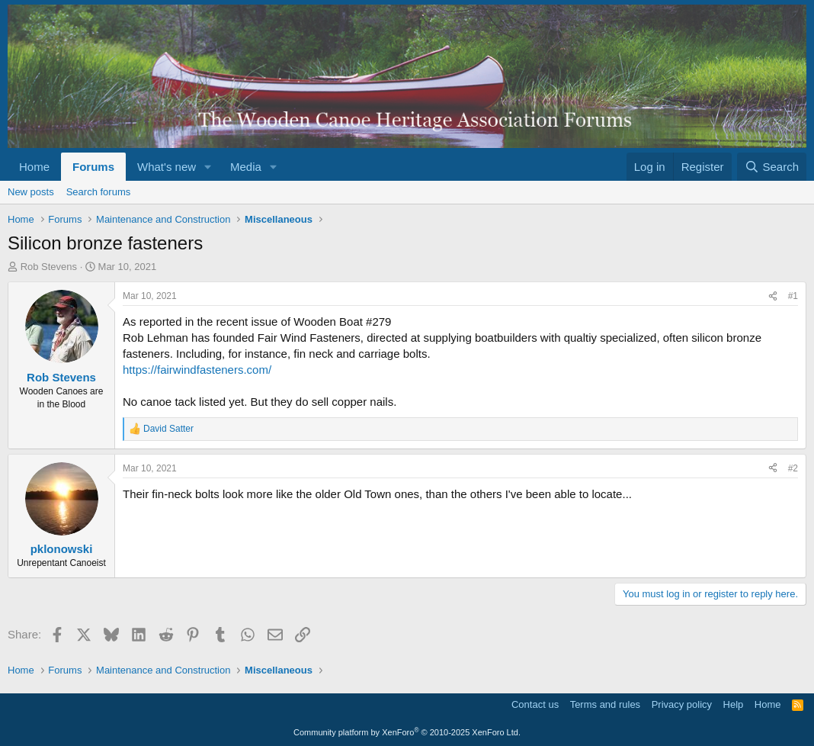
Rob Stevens (49, 266)
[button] (208, 167)
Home (34, 166)
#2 (793, 468)
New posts (31, 192)
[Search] (771, 167)
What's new (166, 166)
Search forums (98, 192)
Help (733, 704)
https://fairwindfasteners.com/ (197, 369)
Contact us (535, 704)
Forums (93, 166)
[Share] (773, 296)
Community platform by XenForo (407, 732)
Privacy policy (682, 704)
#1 (793, 296)
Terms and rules (605, 704)
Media (245, 166)
